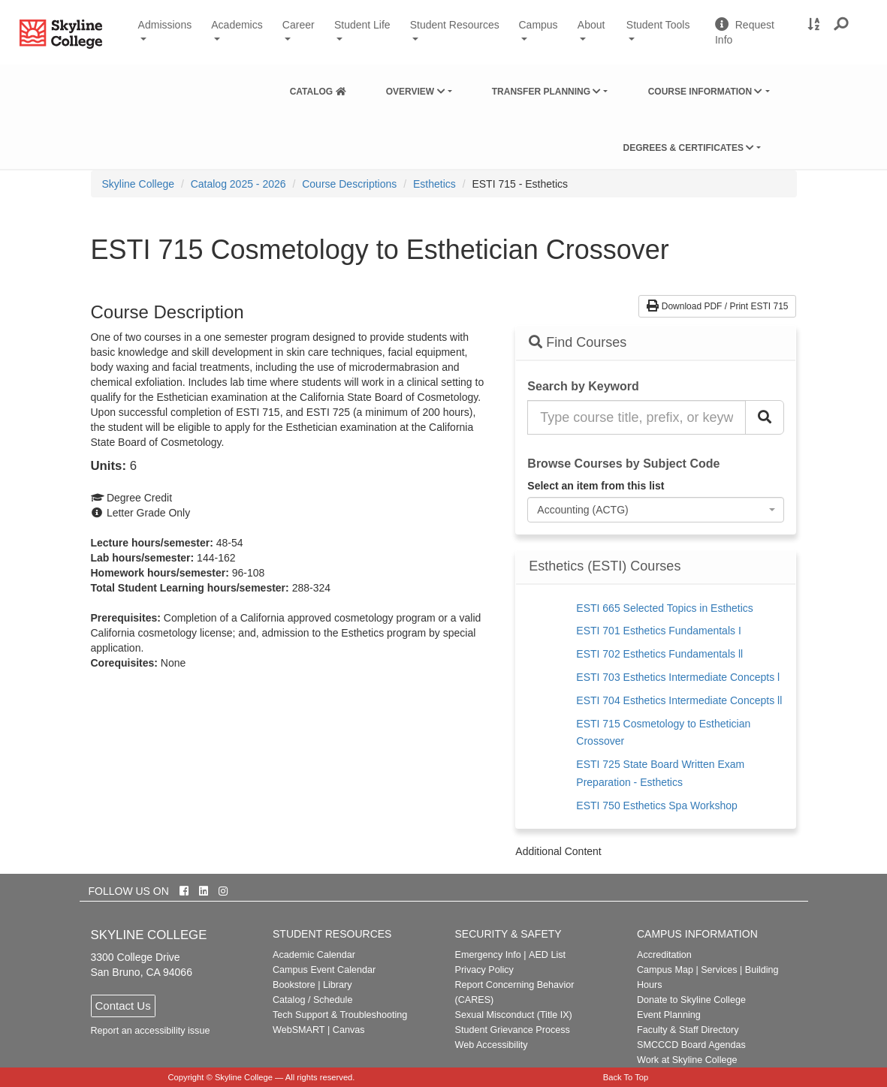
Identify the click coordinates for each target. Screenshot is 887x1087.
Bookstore (294, 985)
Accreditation (664, 955)
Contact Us (123, 1005)
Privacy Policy (484, 970)
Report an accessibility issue (150, 1030)
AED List (547, 955)
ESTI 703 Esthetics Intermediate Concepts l (678, 677)
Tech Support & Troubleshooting (340, 1015)
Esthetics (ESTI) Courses (604, 566)
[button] (841, 25)
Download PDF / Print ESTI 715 (717, 306)
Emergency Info (488, 955)
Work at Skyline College (687, 1060)
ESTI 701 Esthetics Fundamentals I (658, 631)
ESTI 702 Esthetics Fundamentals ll (659, 654)
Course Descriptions (349, 184)
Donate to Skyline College (691, 1000)
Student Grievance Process (512, 1030)
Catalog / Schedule (312, 1000)
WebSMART (299, 1030)
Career (298, 25)
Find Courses (577, 342)
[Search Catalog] (764, 417)
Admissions (165, 25)
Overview (415, 91)
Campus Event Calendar (324, 970)
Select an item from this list (595, 486)
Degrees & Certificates (688, 148)
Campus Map (665, 970)
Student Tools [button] (665, 31)
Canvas (349, 1030)
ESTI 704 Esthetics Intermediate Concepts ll (679, 700)
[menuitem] (318, 89)
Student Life (362, 25)
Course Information (705, 91)
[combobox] (655, 509)
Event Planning (669, 1015)
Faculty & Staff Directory (688, 1030)
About (591, 25)
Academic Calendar (314, 955)
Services (719, 970)
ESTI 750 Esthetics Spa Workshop (657, 805)
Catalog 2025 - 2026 (238, 184)
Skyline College (138, 184)
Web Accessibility (491, 1045)
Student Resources (454, 25)
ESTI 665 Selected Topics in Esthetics (664, 608)
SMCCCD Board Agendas (691, 1045)
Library (337, 985)
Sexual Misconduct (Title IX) (513, 1015)
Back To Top (626, 1077)
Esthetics (434, 184)
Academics (236, 25)
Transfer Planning (547, 91)
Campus (537, 25)
